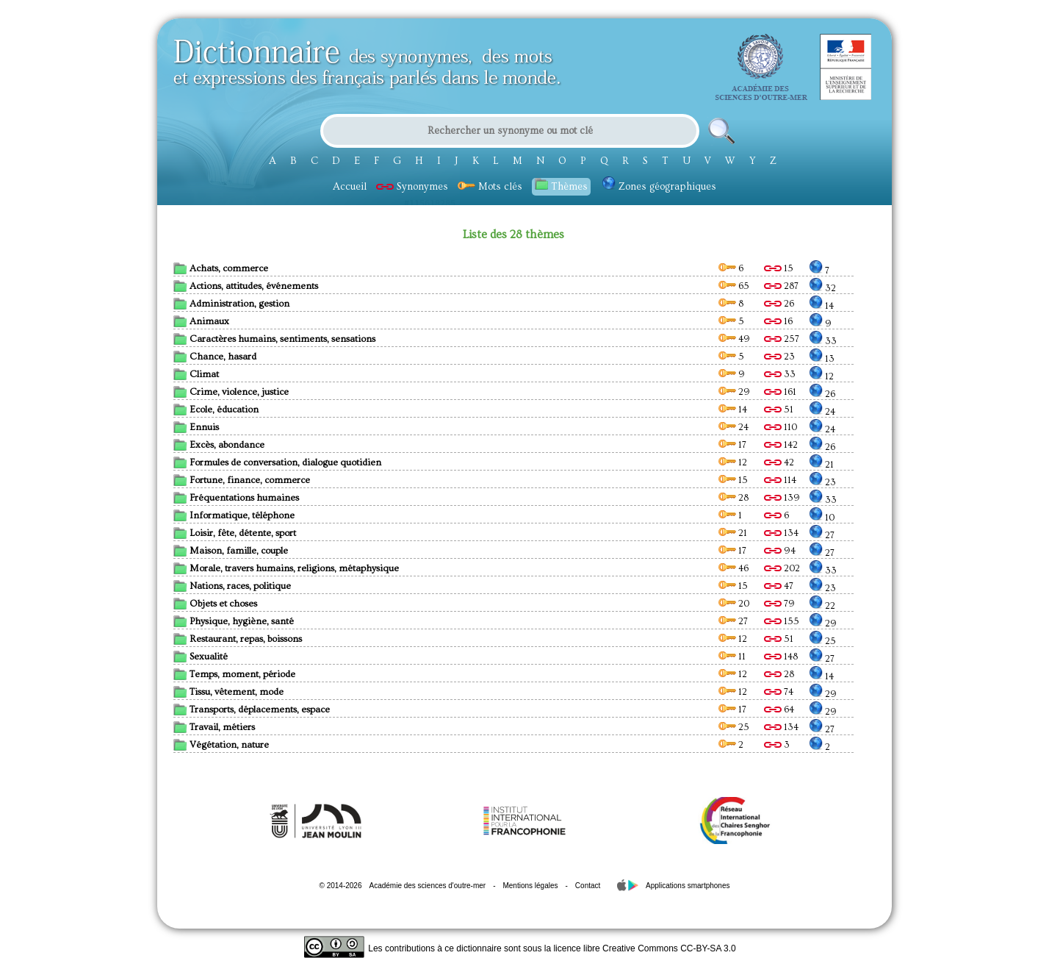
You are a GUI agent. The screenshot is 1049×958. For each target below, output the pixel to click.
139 (782, 498)
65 (733, 286)
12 (822, 376)
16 (778, 321)
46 (733, 568)
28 (733, 498)
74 (778, 692)
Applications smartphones (688, 886)
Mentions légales (530, 886)
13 (822, 359)
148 (781, 656)
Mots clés (490, 187)
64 (779, 709)
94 (780, 551)
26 (779, 304)
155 (781, 621)
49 (734, 339)
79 (779, 603)
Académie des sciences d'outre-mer (427, 886)
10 (822, 517)
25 (823, 641)
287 (781, 286)
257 (781, 339)
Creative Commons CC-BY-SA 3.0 (669, 948)
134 (781, 533)
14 (822, 306)
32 (823, 288)
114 (780, 480)
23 (779, 356)
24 (822, 412)
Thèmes (561, 185)
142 (781, 445)
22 (822, 606)
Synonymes (412, 187)
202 (782, 568)
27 (822, 535)
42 (779, 462)
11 (732, 656)
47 (778, 586)
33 (823, 341)
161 (780, 392)
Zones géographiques (659, 187)
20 (733, 603)
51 (778, 409)
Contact (587, 886)
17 (732, 445)
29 (734, 392)
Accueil (350, 187)
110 (780, 427)
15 (778, 268)
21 (822, 465)
